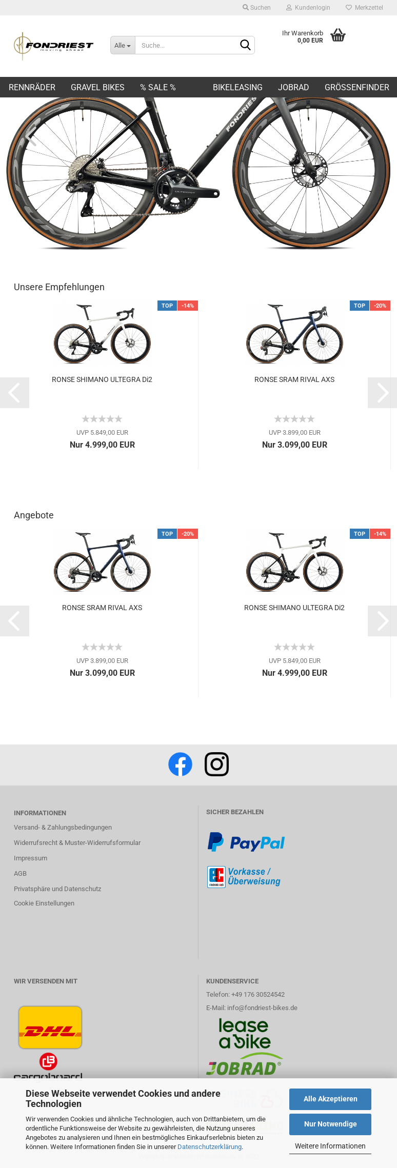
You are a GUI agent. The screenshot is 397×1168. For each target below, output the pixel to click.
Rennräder (32, 87)
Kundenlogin (308, 7)
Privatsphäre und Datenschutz (57, 889)
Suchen (257, 7)
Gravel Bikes (98, 87)
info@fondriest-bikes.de (262, 1008)
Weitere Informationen (330, 1146)
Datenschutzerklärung (209, 1147)
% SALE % (158, 87)
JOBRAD (293, 87)
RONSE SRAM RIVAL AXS (294, 379)
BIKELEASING (238, 87)
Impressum (30, 858)
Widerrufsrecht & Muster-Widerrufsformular (77, 843)
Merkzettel (364, 7)
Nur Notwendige (330, 1124)
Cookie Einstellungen (44, 903)
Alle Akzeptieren (331, 1099)
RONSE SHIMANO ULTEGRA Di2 (102, 379)
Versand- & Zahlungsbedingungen (63, 827)
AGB (20, 873)
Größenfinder (357, 87)
